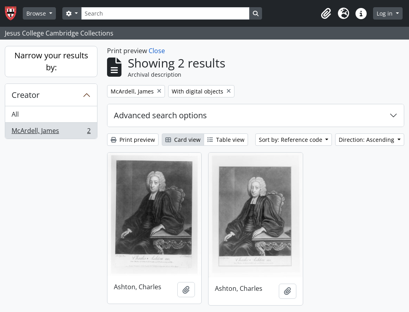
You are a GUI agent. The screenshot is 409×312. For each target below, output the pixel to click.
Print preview (133, 139)
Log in (385, 13)
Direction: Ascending (367, 139)
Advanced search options (160, 115)
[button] (326, 13)
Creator (26, 94)
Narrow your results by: (51, 61)
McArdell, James (51, 132)
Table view (225, 139)
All (15, 114)
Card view (183, 139)
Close (157, 50)
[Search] (165, 13)
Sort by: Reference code (291, 139)
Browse (37, 13)
